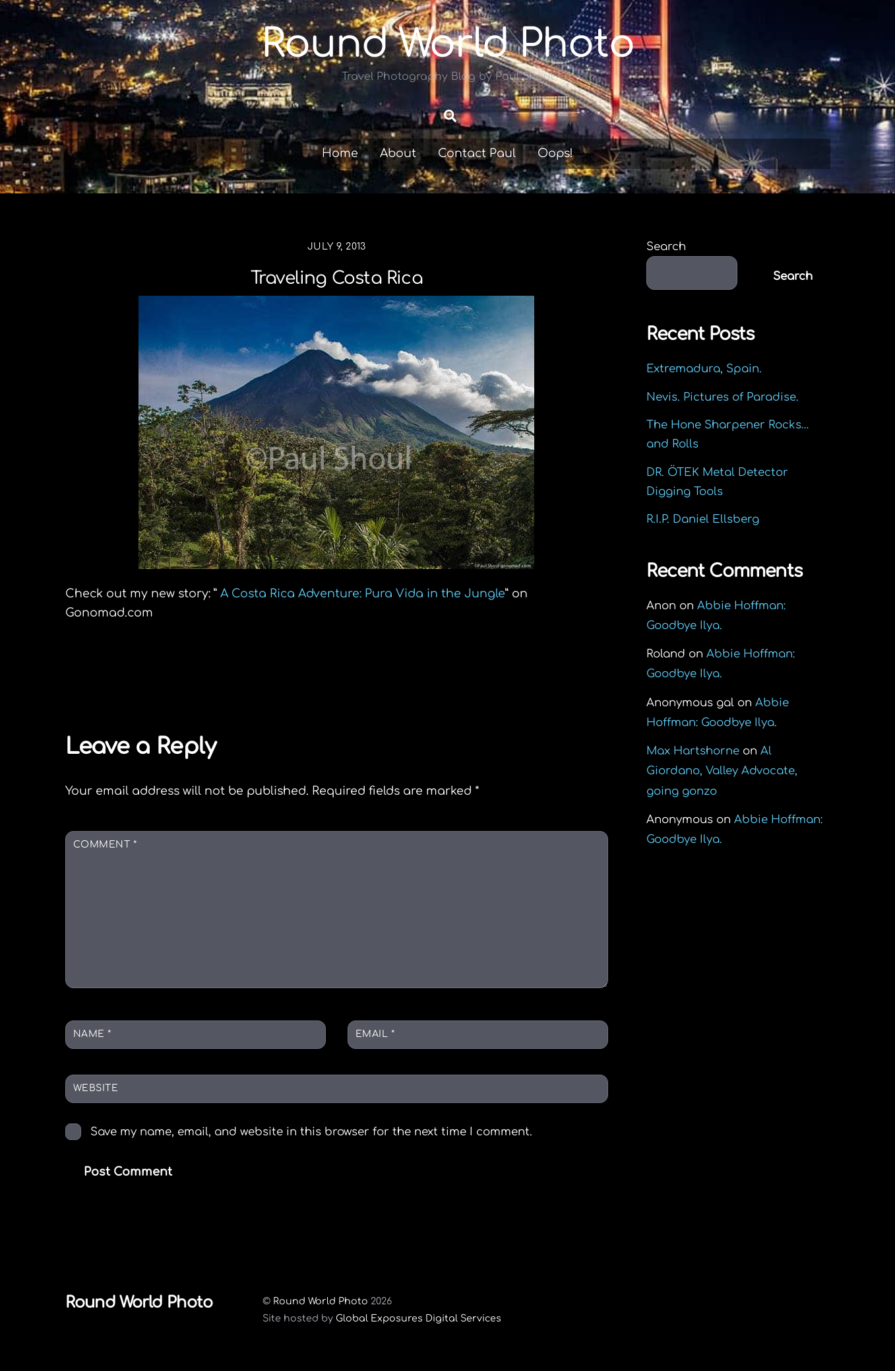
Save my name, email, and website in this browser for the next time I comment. (311, 1133)
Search (666, 248)
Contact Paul (477, 155)
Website (96, 1090)
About (398, 155)
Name (92, 1035)
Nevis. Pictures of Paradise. (722, 398)
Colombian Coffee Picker (173, 683)
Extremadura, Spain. (704, 370)
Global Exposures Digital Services (418, 1319)
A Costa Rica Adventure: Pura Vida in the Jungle (362, 594)
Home (340, 155)
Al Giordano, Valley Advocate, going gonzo (721, 773)
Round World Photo (320, 1303)
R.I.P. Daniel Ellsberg (702, 521)
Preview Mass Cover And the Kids (472, 683)
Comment (105, 847)
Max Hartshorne (692, 753)
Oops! (555, 155)
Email (375, 1035)
